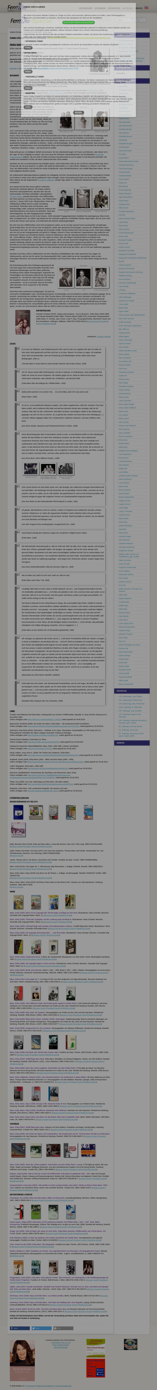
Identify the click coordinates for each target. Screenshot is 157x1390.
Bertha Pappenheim (126, 497)
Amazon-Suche (93, 321)
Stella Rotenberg (125, 526)
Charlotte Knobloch (126, 386)
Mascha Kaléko (125, 365)
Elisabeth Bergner (126, 144)
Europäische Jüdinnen (32, 32)
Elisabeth (59, 93)
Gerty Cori (123, 183)
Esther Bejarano (125, 111)
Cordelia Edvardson (126, 211)
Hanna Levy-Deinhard (127, 426)
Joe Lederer (123, 415)
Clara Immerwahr (125, 340)
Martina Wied (124, 666)
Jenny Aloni (123, 94)
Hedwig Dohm (93, 91)
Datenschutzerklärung (44, 1386)
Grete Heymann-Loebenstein (130, 326)
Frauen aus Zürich (126, 44)
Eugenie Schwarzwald (127, 567)
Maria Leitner (124, 418)
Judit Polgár (123, 508)
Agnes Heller (124, 311)
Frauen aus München (127, 55)
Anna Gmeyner (125, 279)
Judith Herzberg (125, 322)
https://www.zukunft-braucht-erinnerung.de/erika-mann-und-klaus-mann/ (55, 762)
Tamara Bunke (124, 172)
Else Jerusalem (125, 358)
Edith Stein (123, 609)
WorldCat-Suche (48, 324)
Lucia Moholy (124, 483)
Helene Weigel (124, 656)
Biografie (13, 68)
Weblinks (27, 68)
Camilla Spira (124, 602)
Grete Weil (123, 663)
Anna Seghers (124, 571)
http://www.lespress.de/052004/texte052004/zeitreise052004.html (53, 755)
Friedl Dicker (124, 201)
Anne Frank (123, 236)
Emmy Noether (124, 490)
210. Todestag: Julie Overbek (130, 711)
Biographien (85, 8)
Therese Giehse (16, 196)
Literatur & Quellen (40, 68)
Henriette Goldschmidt (127, 283)
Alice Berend (124, 133)
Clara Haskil (123, 304)
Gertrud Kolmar (125, 394)
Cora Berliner (124, 147)
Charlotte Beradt (125, 129)
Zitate (20, 68)
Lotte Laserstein (125, 401)
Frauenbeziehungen (126, 41)
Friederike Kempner (126, 372)
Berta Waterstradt (125, 652)
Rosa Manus (124, 458)
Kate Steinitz (124, 616)
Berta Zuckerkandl (126, 684)
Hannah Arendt (124, 97)
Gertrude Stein (124, 613)
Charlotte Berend (125, 136)
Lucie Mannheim (125, 454)
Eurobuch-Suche (30, 846)
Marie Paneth (124, 494)
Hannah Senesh (125, 582)
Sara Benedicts (125, 122)
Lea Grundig (123, 286)
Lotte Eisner (123, 222)
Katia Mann (123, 447)
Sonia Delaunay (125, 190)
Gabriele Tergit (124, 631)
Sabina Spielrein (125, 598)
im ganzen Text (137, 18)
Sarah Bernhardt (125, 151)
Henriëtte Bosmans (126, 165)
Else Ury (122, 641)
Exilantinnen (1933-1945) (128, 51)
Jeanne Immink (125, 344)
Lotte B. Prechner (125, 511)
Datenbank (100, 8)
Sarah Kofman (124, 390)
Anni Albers (123, 86)
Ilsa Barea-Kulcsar (126, 104)
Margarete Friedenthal (127, 254)
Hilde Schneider (125, 560)
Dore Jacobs (124, 347)
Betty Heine (123, 308)
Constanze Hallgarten (46, 180)
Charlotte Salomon (126, 544)
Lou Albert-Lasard (126, 90)
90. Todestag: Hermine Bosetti (130, 726)
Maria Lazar (123, 411)
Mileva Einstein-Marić (127, 219)
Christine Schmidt (104, 337)
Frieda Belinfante (125, 115)
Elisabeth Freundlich (127, 251)
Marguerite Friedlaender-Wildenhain (133, 258)
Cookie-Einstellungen (63, 1386)
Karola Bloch (124, 158)
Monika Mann (124, 443)
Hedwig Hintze (124, 333)
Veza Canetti (124, 179)
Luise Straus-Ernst (126, 623)
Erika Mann (123, 440)
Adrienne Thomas (126, 634)
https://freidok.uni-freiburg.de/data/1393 (43, 735)
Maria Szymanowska (127, 627)
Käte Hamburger (125, 297)
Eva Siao (122, 585)
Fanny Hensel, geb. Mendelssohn (132, 315)
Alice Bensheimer (125, 126)
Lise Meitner (123, 472)
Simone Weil (124, 659)
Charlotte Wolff (124, 670)
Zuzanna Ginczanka (126, 269)
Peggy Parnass (125, 501)
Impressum (30, 1386)
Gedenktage (114, 8)
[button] (20, 1328)
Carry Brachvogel (125, 169)
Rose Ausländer (125, 101)
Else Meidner (124, 465)
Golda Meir (123, 469)
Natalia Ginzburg (125, 276)
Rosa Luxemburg (125, 436)
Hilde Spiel (123, 595)
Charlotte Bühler (125, 176)
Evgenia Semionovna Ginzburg (131, 272)
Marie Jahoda (124, 354)
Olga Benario (124, 119)
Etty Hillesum (124, 329)
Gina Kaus (123, 369)
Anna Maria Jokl (125, 361)
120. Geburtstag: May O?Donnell (131, 704)
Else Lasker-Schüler (126, 404)
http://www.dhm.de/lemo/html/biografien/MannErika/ (48, 768)
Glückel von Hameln (126, 301)
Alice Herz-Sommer (126, 319)
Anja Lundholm (124, 433)
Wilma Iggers (124, 336)
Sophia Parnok (124, 504)
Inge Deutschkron (126, 197)
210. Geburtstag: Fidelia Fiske (130, 700)
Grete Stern (123, 620)
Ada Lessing (123, 422)
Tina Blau (122, 154)
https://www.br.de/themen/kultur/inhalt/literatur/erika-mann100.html (53, 726)
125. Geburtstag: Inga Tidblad (130, 696)
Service (138, 8)
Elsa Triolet (123, 638)
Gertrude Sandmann (127, 547)
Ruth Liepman (124, 429)
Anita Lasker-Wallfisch (127, 408)
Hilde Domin (123, 208)
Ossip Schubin (124, 564)
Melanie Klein (124, 379)
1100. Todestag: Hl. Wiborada (130, 707)
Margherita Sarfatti (126, 551)
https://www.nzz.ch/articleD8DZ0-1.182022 (44, 719)
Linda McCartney (125, 461)
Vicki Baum (123, 108)
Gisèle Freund (124, 247)
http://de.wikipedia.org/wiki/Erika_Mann (43, 791)
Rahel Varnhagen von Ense (129, 645)
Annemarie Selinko (126, 574)
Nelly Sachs (123, 533)
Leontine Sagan (125, 536)
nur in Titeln (136, 20)
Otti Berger (123, 140)
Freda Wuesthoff (125, 677)
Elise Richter (124, 519)
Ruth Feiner (123, 226)
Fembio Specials (16, 32)
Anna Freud (123, 244)
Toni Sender (123, 578)
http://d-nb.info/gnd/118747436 (40, 749)
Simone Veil (123, 648)
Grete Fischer (124, 229)
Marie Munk (123, 486)
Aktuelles (127, 8)
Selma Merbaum (125, 479)
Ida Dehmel (123, 186)
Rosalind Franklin (125, 240)
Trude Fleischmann (126, 233)
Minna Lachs (124, 397)
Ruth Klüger (123, 383)
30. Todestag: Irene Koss (128, 730)
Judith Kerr (123, 376)
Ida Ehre (122, 215)
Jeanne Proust (124, 515)
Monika (51, 93)
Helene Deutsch (125, 194)
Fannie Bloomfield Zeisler (129, 161)
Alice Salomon (124, 540)
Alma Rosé (123, 522)
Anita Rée (122, 529)
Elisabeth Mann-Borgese (128, 451)
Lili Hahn (122, 290)
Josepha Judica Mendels (128, 476)
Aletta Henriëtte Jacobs (128, 351)
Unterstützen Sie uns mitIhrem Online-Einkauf (60, 1345)
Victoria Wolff (124, 673)
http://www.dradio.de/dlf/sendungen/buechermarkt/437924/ (50, 784)
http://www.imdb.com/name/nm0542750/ (43, 742)
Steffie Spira (123, 606)
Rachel (121, 261)
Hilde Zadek (123, 681)
